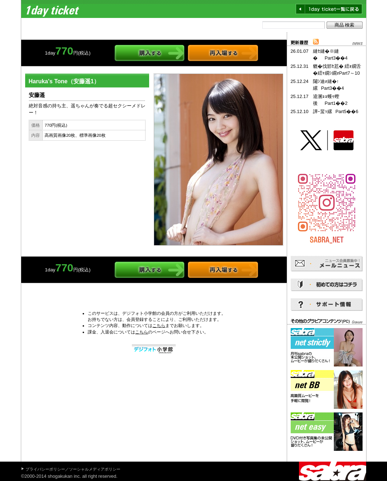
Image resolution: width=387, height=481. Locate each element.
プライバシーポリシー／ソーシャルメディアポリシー (73, 469)
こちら (158, 325)
